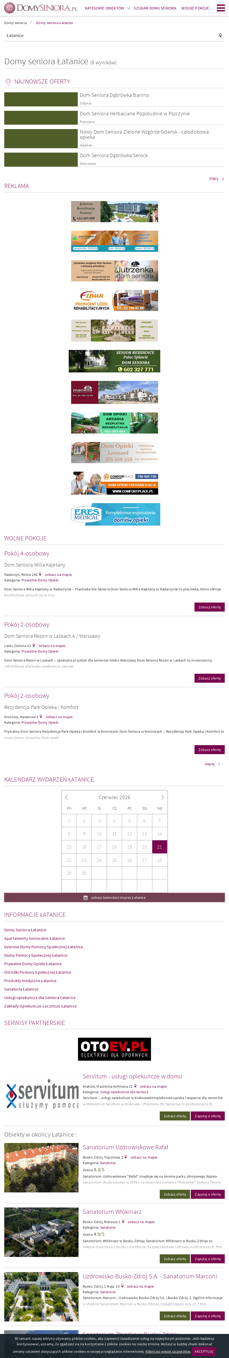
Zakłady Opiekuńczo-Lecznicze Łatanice (40, 1006)
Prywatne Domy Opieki (39, 580)
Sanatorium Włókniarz (112, 1211)
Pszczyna (87, 122)
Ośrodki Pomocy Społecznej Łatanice (37, 972)
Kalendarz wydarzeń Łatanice (49, 779)
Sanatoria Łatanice (21, 989)
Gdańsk (86, 145)
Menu (221, 8)
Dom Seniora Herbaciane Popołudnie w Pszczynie (135, 113)
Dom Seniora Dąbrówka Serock (114, 155)
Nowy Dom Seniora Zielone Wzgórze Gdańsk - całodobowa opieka (144, 134)
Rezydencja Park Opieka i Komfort (41, 707)
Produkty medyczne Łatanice (30, 980)
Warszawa (88, 163)
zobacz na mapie (58, 574)
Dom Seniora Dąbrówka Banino (114, 95)
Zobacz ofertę (209, 607)
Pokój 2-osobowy (26, 624)
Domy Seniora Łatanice (25, 929)
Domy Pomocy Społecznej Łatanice (35, 955)
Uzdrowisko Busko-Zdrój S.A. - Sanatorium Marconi (150, 1276)
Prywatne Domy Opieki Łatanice (33, 963)
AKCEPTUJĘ (204, 1351)
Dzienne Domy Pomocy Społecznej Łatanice (43, 946)
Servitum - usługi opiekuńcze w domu (132, 1076)
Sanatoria (107, 1162)
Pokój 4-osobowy (26, 553)
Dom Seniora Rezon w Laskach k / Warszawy (52, 635)
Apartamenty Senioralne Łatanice (34, 938)
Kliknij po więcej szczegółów (167, 1351)
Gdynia (85, 103)
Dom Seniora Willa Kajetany (34, 564)
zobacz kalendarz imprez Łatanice (117, 897)
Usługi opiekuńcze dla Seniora (124, 1092)
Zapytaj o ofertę (208, 1116)
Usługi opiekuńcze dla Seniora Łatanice (40, 997)
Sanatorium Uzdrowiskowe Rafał (125, 1147)
